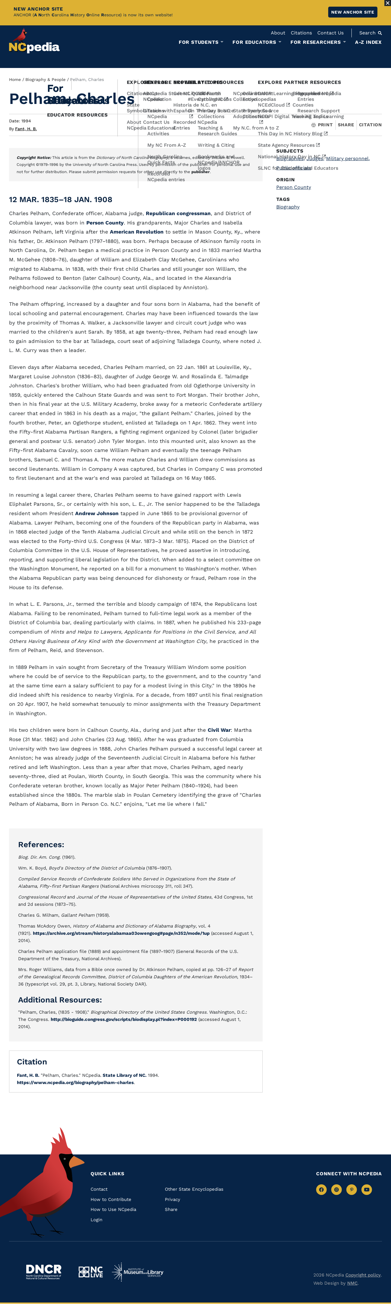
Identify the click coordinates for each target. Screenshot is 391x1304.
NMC (352, 1283)
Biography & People (45, 79)
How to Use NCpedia (113, 1209)
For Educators (254, 42)
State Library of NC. (123, 1075)
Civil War (219, 730)
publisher (200, 171)
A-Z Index (368, 42)
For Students (199, 42)
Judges (315, 158)
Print (322, 124)
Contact (99, 1189)
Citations (301, 33)
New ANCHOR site (352, 12)
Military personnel (348, 158)
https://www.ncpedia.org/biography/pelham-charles (75, 1082)
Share (346, 124)
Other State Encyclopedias (194, 1189)
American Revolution (137, 232)
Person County (105, 223)
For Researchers (315, 42)
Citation (370, 124)
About (278, 33)
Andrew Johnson (97, 513)
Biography (288, 207)
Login (96, 1219)
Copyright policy (363, 1275)
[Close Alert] (387, 3)
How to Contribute (111, 1199)
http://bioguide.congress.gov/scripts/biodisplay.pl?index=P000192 (124, 1019)
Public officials (293, 168)
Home (15, 79)
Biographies (290, 158)
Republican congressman (178, 213)
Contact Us (330, 33)
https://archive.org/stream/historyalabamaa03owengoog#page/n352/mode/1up (121, 933)
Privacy (172, 1199)
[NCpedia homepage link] (34, 40)
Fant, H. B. (26, 128)
